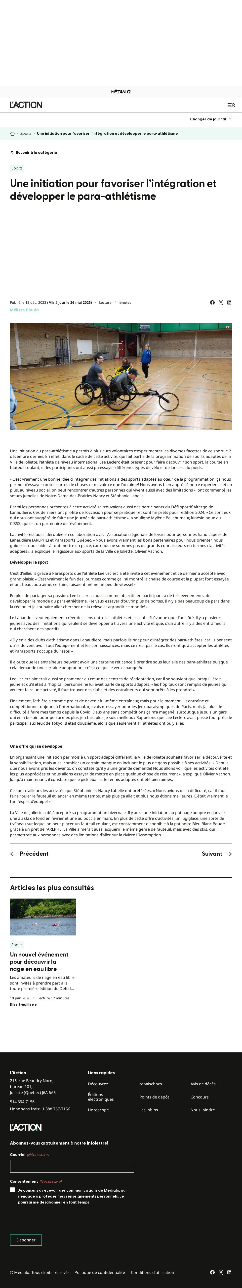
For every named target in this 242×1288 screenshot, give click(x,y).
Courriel (29, 1262)
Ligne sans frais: (40, 1216)
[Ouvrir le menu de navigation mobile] (232, 105)
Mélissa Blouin (24, 310)
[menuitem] (211, 119)
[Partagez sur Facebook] (212, 302)
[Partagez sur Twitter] (221, 302)
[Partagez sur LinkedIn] (229, 302)
